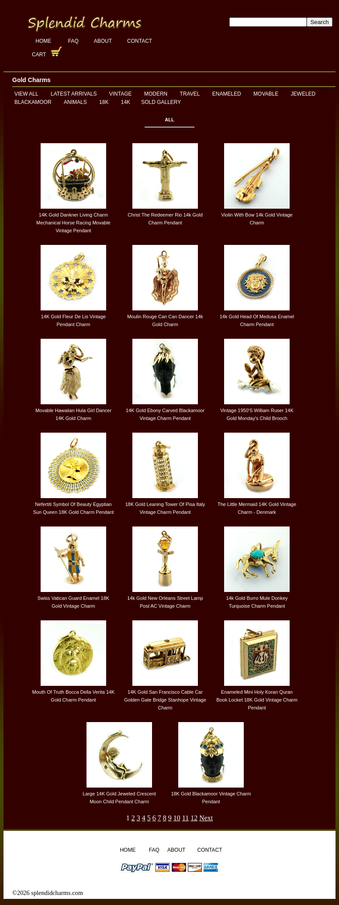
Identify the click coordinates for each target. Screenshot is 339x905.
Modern (155, 94)
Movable (265, 94)
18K (103, 102)
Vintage (120, 94)
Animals (75, 102)
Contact (139, 41)
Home (43, 41)
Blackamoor (33, 102)
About (103, 41)
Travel (190, 94)
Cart (40, 55)
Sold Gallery (161, 102)
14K (125, 102)
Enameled (226, 94)
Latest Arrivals (74, 94)
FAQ (73, 41)
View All (26, 94)
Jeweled (303, 94)
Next (206, 818)
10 (176, 818)
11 (185, 818)
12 (193, 818)
